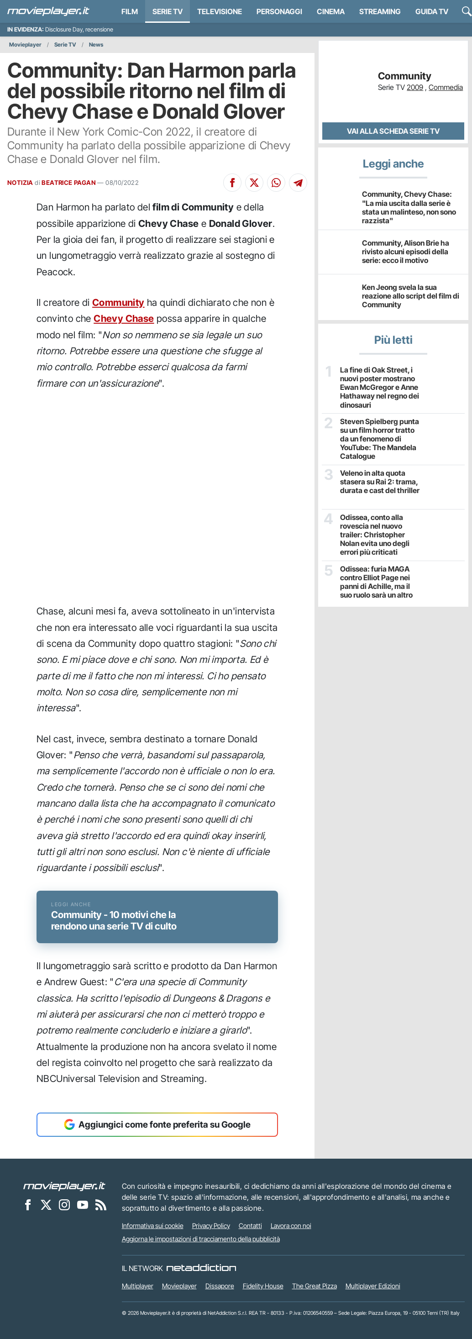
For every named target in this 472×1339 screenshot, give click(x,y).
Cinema (331, 11)
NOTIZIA (20, 182)
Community (118, 302)
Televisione (219, 11)
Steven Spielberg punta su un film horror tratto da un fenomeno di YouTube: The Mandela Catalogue (379, 439)
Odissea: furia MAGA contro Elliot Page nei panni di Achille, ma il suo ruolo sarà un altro (376, 582)
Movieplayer (25, 44)
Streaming (380, 11)
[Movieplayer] (64, 1186)
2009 (415, 87)
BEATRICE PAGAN (69, 182)
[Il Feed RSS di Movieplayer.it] (101, 1205)
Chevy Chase (124, 318)
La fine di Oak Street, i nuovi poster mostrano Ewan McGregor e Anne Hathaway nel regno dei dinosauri (379, 388)
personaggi (279, 11)
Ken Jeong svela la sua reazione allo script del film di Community (410, 296)
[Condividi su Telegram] (298, 182)
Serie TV (167, 11)
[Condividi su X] (254, 182)
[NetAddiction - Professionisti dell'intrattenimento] (201, 1268)
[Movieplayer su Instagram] (64, 1205)
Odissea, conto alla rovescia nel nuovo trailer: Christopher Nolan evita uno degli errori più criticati (374, 535)
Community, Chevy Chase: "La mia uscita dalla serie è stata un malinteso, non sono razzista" (409, 207)
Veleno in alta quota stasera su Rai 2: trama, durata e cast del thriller (380, 482)
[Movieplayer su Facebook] (28, 1205)
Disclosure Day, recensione (79, 29)
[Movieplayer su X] (46, 1205)
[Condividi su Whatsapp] (276, 182)
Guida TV (431, 11)
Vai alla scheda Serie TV (393, 131)
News (96, 44)
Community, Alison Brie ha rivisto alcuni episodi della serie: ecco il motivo (405, 251)
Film (129, 11)
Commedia (446, 87)
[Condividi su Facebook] (232, 182)
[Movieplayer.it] (48, 11)
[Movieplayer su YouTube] (82, 1205)
